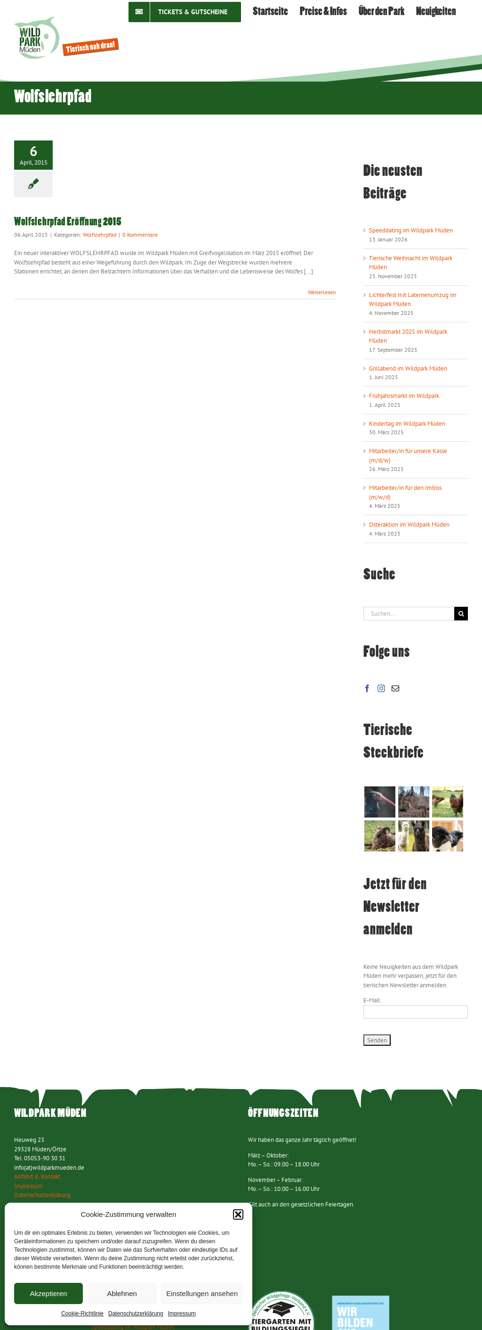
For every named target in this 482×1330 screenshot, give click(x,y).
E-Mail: (372, 1000)
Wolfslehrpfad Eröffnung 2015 (67, 222)
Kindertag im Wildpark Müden (407, 424)
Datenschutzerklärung (135, 1313)
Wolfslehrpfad (99, 234)
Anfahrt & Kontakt (37, 1177)
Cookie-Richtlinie (82, 1313)
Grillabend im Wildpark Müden (408, 368)
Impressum (182, 1313)
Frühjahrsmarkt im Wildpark (404, 396)
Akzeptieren (48, 1293)
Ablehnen (122, 1293)
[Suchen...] (408, 613)
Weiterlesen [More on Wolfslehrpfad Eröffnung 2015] (322, 292)
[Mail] (395, 688)
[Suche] (461, 613)
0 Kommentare (140, 234)
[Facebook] (367, 688)
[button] (238, 1214)
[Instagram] (381, 688)
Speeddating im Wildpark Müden (411, 230)
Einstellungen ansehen (202, 1293)
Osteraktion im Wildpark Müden (409, 524)
